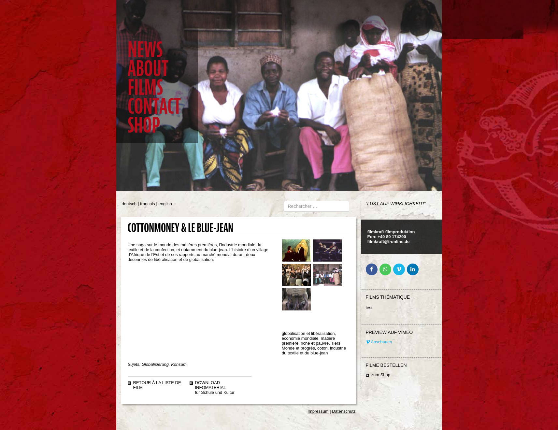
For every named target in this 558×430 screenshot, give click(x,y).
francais (147, 203)
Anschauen (379, 341)
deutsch (129, 203)
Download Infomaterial (210, 385)
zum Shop (381, 374)
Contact (154, 106)
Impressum (318, 411)
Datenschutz (343, 411)
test (369, 307)
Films (145, 87)
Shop (144, 125)
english (165, 203)
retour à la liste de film (157, 385)
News (145, 50)
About (148, 68)
